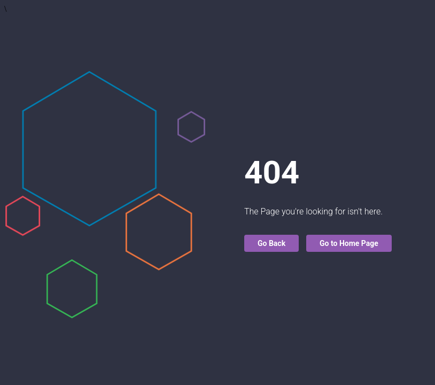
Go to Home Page (349, 243)
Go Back (271, 243)
